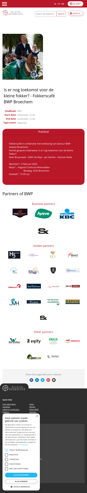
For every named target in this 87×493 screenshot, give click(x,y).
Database (6, 407)
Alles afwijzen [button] (21, 481)
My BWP (76, 3)
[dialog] (21, 451)
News (31, 404)
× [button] (37, 416)
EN (62, 4)
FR (59, 4)
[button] (21, 486)
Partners (32, 412)
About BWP (34, 409)
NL (55, 4)
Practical (43, 131)
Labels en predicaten (10, 409)
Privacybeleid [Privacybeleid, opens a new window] (23, 445)
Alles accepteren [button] (21, 475)
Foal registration (9, 404)
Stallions (5, 412)
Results (32, 407)
